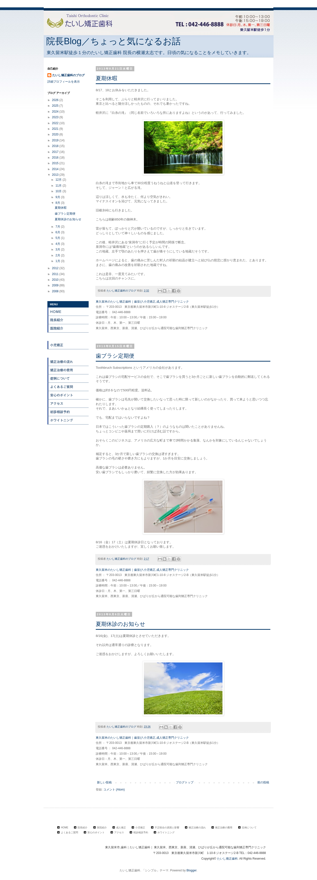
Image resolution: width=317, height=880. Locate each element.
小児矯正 (68, 345)
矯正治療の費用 (68, 370)
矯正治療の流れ (68, 362)
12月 (59, 179)
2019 (55, 140)
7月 (58, 226)
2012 (55, 268)
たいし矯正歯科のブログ (68, 75)
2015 (55, 163)
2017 (55, 152)
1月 (58, 261)
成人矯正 (68, 337)
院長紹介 (68, 320)
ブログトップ (184, 782)
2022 (55, 123)
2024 (55, 111)
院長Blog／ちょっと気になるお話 (113, 41)
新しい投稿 (104, 782)
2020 (55, 134)
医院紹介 (68, 328)
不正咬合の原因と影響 (68, 353)
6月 (58, 232)
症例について (68, 378)
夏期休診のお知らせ (120, 624)
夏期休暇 (106, 78)
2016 (55, 157)
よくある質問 (68, 387)
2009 (55, 285)
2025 (55, 105)
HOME (68, 312)
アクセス (68, 403)
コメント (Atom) (114, 789)
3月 (58, 249)
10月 (59, 191)
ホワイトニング (68, 420)
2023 (55, 117)
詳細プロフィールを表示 (63, 81)
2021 (55, 129)
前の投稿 (263, 782)
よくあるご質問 (69, 832)
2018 (55, 146)
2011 (55, 274)
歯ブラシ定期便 (115, 356)
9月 (58, 197)
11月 (59, 185)
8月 (58, 203)
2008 (55, 291)
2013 (55, 174)
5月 (58, 238)
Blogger (192, 870)
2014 (55, 169)
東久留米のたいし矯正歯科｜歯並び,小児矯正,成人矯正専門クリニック (142, 301)
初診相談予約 (68, 412)
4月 (58, 244)
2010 (55, 279)
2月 (58, 255)
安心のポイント (68, 395)
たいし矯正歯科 (227, 858)
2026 (55, 100)
